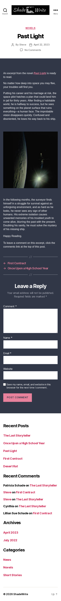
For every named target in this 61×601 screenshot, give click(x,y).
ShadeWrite (20, 594)
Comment (10, 306)
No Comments (33, 50)
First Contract (12, 458)
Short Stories (12, 575)
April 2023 (10, 532)
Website (8, 369)
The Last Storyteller (17, 435)
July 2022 (10, 540)
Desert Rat (10, 466)
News (7, 559)
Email (7, 353)
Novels (30, 28)
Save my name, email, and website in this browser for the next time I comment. (29, 386)
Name (7, 337)
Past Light (10, 451)
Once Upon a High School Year (24, 443)
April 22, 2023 (41, 44)
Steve (22, 44)
